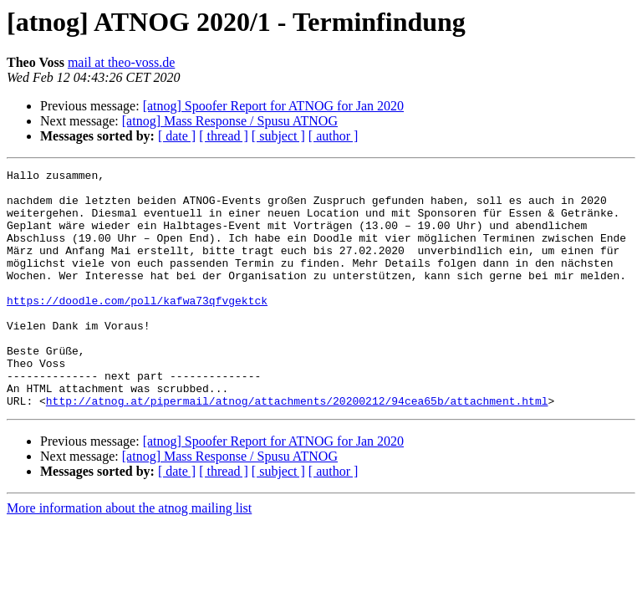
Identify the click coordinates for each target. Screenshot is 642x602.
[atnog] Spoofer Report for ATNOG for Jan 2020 (273, 106)
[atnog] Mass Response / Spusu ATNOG (230, 121)
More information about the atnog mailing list (129, 555)
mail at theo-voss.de (121, 62)
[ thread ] (223, 136)
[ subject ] (278, 136)
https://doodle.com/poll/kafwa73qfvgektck (137, 327)
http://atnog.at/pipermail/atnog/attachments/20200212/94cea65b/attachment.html (297, 448)
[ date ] (177, 136)
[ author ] (333, 136)
